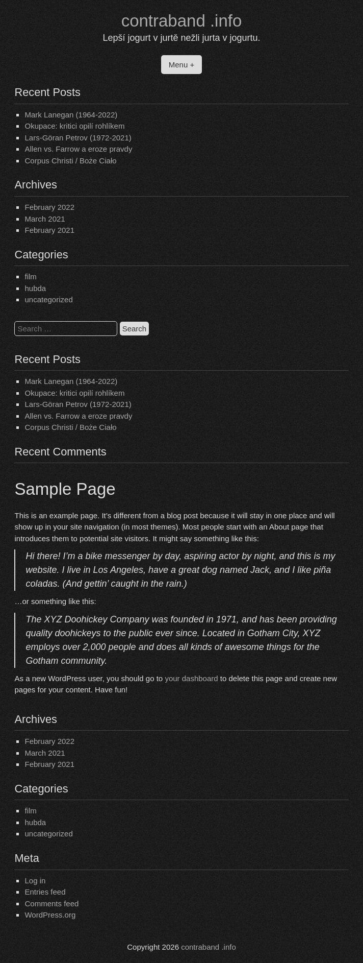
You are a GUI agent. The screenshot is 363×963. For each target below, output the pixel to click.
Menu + (181, 64)
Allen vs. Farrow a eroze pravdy (78, 149)
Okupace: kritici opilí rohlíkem (74, 126)
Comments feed (51, 903)
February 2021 (49, 230)
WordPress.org (49, 914)
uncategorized (48, 299)
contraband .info (181, 20)
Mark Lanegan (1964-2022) (70, 114)
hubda (35, 288)
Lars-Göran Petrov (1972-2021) (77, 137)
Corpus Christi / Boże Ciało (70, 160)
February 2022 (49, 207)
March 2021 (44, 218)
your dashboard (191, 678)
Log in (34, 880)
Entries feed (44, 891)
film (30, 276)
